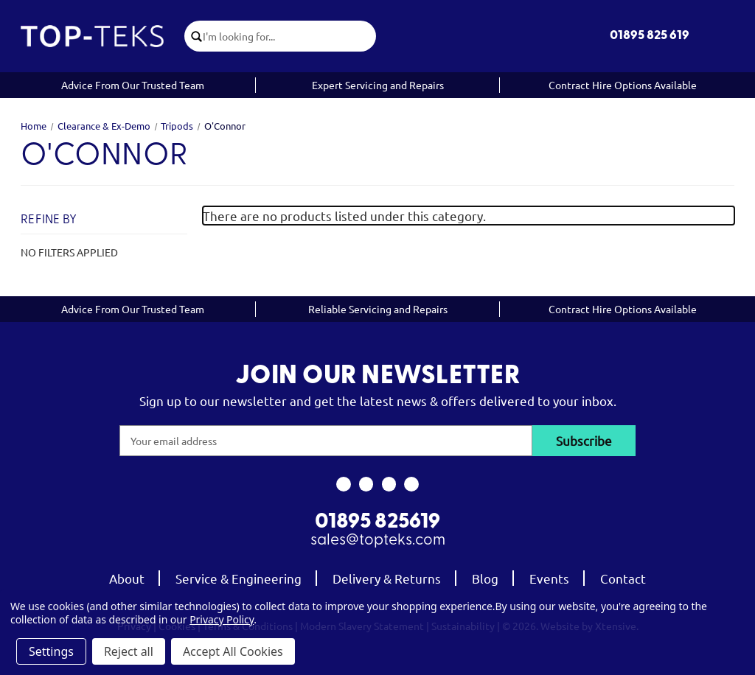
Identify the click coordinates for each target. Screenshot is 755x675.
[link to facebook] (343, 484)
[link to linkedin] (411, 484)
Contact (623, 578)
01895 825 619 (649, 35)
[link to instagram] (366, 484)
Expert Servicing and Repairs (378, 84)
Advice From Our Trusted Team (132, 84)
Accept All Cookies (233, 651)
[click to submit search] (193, 36)
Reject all (128, 651)
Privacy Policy (221, 619)
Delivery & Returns (387, 578)
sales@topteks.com (377, 540)
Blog (485, 578)
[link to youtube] (389, 484)
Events (549, 578)
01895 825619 (377, 522)
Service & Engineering (238, 578)
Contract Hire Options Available (623, 84)
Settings (51, 651)
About (127, 578)
